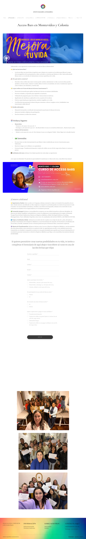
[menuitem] (7, 18)
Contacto (46, 528)
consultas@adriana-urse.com (72, 526)
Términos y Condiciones (29, 528)
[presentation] (37, 331)
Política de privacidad (29, 526)
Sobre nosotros (47, 526)
